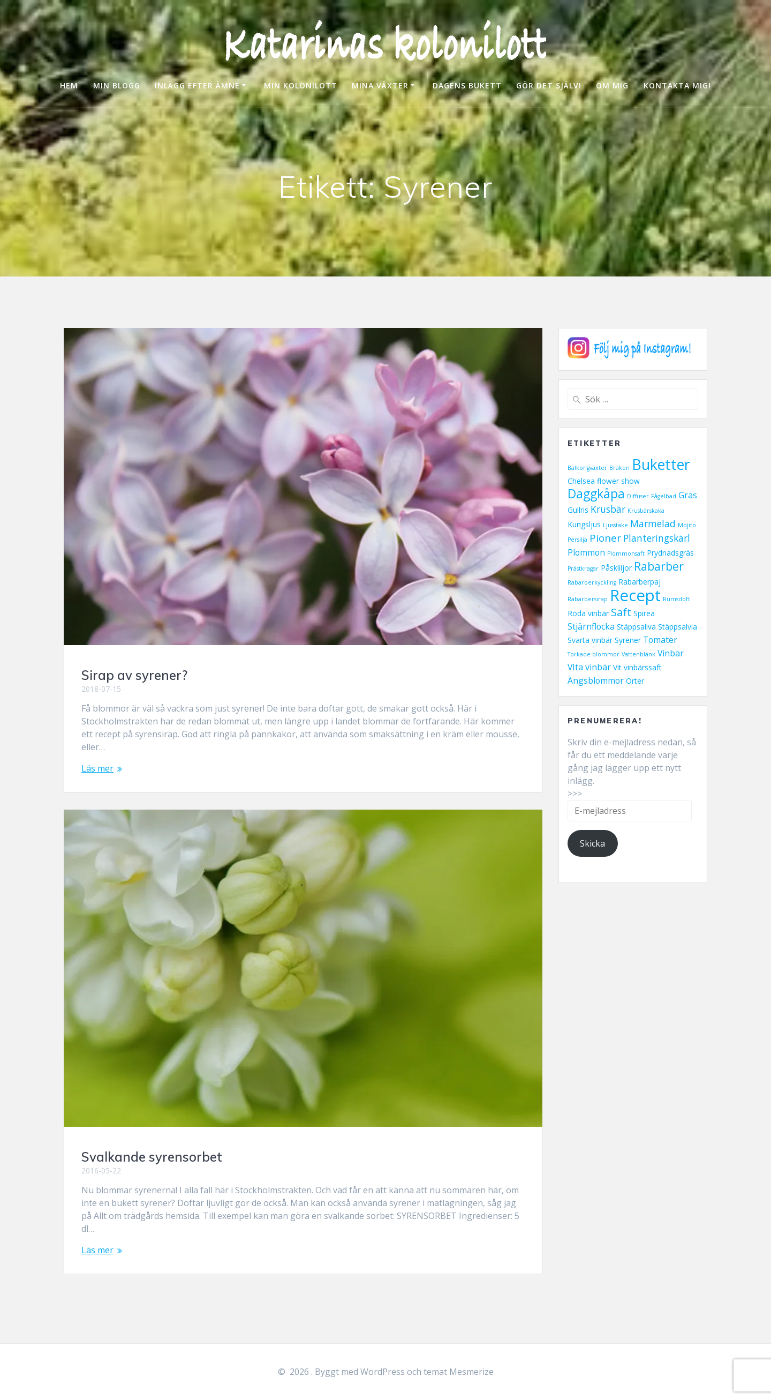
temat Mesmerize (459, 1372)
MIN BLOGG (116, 85)
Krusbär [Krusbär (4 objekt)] (608, 509)
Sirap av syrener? (134, 675)
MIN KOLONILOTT (300, 85)
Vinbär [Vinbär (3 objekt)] (670, 653)
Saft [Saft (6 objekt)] (621, 611)
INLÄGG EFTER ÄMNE (197, 85)
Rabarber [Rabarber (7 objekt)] (659, 566)
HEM (69, 85)
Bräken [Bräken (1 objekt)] (619, 468)
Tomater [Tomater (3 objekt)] (660, 640)
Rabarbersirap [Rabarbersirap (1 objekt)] (588, 599)
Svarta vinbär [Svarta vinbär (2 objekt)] (590, 640)
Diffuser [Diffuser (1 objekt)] (638, 496)
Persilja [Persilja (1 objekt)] (577, 539)
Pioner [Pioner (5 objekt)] (605, 538)
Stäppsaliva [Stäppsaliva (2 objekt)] (636, 627)
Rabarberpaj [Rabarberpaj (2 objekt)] (639, 582)
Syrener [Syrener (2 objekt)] (628, 640)
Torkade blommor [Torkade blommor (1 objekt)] (593, 654)
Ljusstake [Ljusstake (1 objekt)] (615, 525)
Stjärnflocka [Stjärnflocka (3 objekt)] (591, 626)
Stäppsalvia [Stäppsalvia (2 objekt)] (677, 627)
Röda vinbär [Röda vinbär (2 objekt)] (588, 613)
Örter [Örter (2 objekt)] (635, 681)
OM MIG (612, 85)
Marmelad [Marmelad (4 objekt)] (653, 523)
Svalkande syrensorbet (151, 1157)
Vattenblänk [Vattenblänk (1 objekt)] (638, 654)
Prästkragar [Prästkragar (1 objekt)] (583, 568)
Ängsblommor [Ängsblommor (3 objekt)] (596, 680)
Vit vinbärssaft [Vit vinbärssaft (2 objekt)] (637, 667)
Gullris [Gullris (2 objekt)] (578, 510)
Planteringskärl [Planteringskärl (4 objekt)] (656, 538)
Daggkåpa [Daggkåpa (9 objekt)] (596, 493)
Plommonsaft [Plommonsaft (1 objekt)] (626, 553)
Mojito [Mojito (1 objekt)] (687, 525)
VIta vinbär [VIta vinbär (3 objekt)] (589, 667)
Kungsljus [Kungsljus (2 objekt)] (584, 524)
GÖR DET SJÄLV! (548, 85)
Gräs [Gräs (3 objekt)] (687, 495)
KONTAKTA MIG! (677, 85)
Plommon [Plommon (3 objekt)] (586, 552)
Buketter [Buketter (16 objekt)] (661, 464)
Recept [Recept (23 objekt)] (635, 595)
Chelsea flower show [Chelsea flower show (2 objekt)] (604, 481)
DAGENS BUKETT (467, 85)
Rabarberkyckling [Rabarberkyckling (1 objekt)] (592, 582)
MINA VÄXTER (380, 85)
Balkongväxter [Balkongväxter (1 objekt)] (587, 468)
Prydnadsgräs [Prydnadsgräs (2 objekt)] (670, 553)
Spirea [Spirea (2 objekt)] (644, 613)
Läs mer (97, 768)
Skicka (592, 843)
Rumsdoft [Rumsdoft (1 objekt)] (676, 599)
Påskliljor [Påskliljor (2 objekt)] (616, 568)
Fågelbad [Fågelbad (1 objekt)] (663, 496)
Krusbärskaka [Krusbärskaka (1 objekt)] (646, 510)
